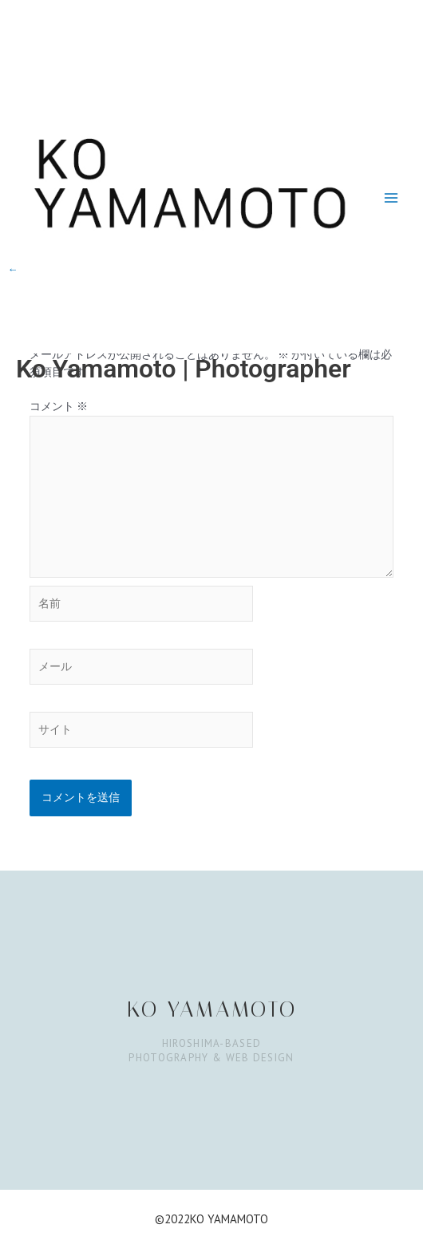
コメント (59, 406)
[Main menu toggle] (391, 197)
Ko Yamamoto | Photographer (183, 368)
